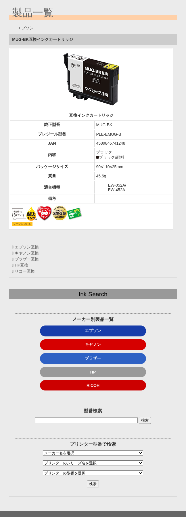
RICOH (93, 385)
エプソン (93, 330)
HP (93, 372)
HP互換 (20, 265)
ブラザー (93, 358)
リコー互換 (23, 271)
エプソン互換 (25, 247)
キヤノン (93, 344)
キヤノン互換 (25, 253)
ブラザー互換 (25, 259)
